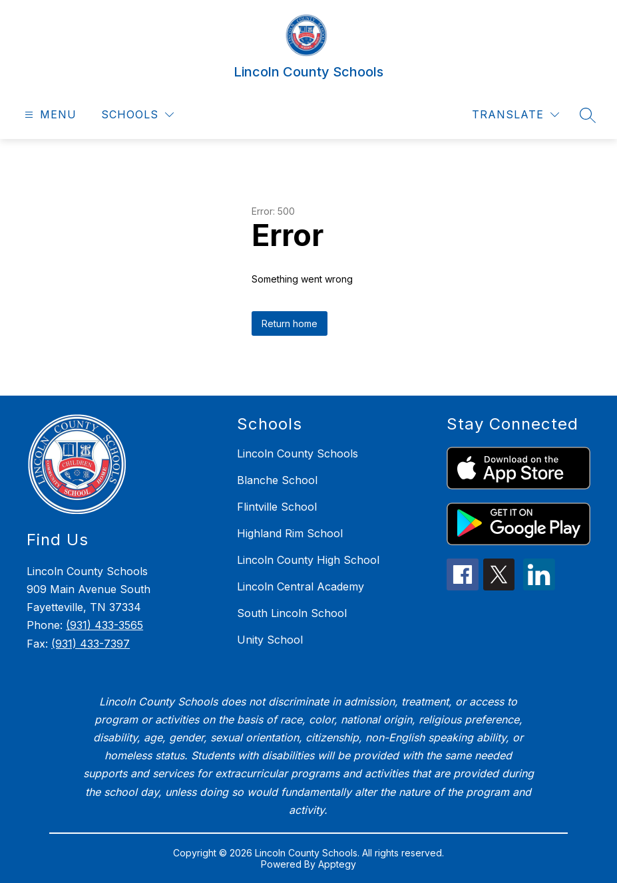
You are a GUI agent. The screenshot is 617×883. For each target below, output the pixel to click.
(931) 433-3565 (104, 625)
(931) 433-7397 (90, 643)
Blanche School (277, 480)
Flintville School (277, 506)
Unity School (270, 639)
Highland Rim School (290, 533)
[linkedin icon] (539, 586)
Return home (289, 323)
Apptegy (337, 864)
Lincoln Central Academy (300, 586)
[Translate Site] (515, 114)
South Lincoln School (292, 613)
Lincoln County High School (308, 560)
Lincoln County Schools (297, 453)
